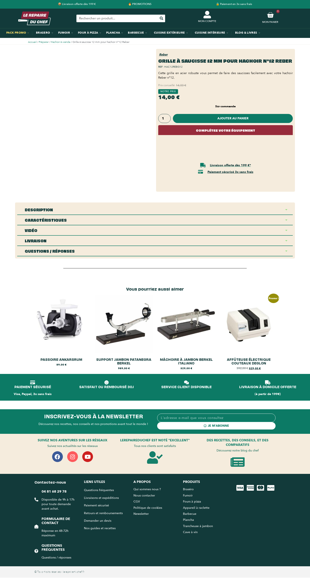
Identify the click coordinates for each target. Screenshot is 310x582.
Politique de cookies (147, 508)
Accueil (32, 42)
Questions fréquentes (53, 547)
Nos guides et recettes (100, 528)
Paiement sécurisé (96, 505)
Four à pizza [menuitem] (88, 33)
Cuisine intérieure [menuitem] (210, 33)
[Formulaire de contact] (36, 526)
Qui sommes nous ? (147, 489)
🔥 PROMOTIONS (139, 4)
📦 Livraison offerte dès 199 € (77, 4)
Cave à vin (190, 532)
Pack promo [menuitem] (16, 33)
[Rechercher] (161, 18)
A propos (142, 482)
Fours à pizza (192, 502)
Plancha (188, 520)
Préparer (44, 42)
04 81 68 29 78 (54, 491)
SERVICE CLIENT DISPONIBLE (186, 386)
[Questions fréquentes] (36, 551)
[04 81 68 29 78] (36, 499)
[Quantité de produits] (164, 118)
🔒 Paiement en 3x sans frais (234, 4)
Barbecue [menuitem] (136, 33)
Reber (163, 55)
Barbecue (189, 514)
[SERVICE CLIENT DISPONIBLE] (186, 382)
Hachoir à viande (60, 42)
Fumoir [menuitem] (64, 33)
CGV (136, 502)
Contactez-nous (50, 481)
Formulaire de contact (56, 521)
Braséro (188, 489)
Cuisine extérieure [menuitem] (169, 33)
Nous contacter (144, 495)
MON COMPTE (207, 21)
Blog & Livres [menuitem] (246, 33)
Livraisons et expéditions (101, 498)
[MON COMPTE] (207, 14)
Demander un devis (97, 521)
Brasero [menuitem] (43, 33)
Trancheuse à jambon (198, 526)
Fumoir (188, 495)
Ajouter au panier (232, 118)
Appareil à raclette (196, 508)
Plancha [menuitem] (113, 33)
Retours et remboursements (103, 513)
